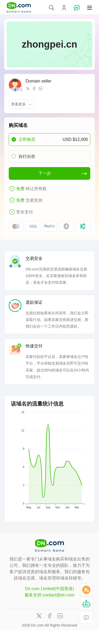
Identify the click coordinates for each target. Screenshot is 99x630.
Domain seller (38, 81)
